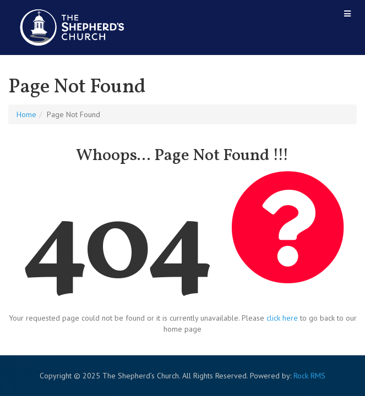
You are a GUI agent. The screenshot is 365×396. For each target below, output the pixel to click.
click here (282, 318)
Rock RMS (309, 376)
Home (26, 114)
